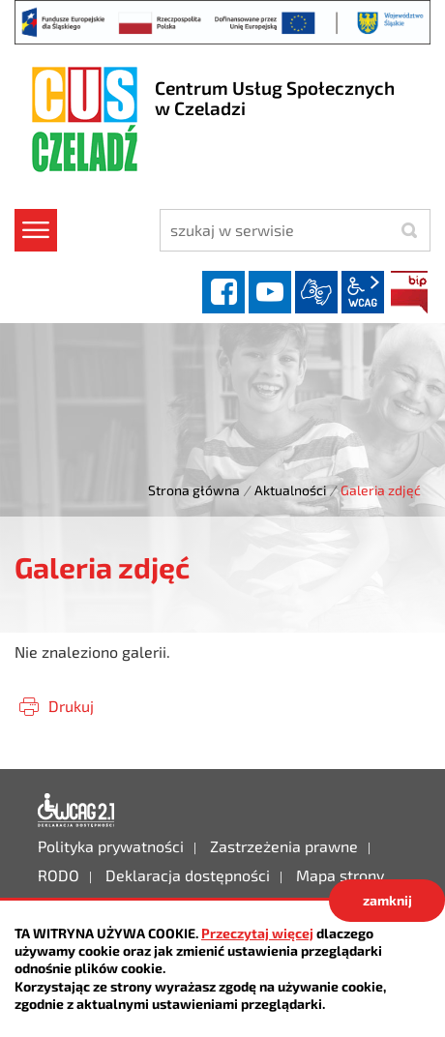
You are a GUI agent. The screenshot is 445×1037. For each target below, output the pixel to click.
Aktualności (290, 490)
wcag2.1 (362, 292)
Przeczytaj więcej (257, 933)
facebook (223, 292)
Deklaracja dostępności (76, 810)
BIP (409, 292)
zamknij (387, 900)
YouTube (270, 292)
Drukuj (71, 705)
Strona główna (194, 490)
